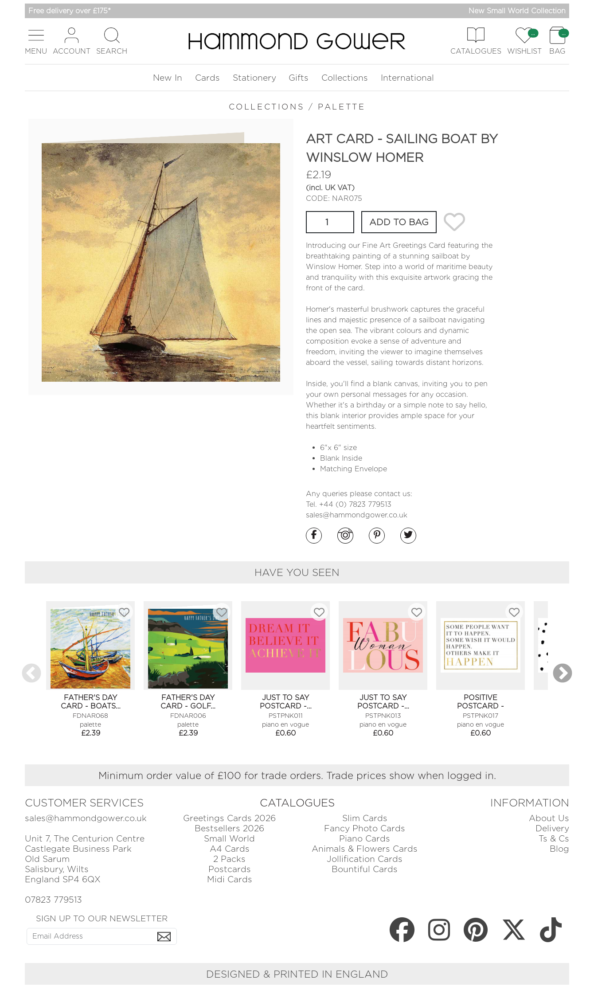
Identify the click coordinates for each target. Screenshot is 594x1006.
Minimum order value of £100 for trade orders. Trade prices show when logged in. (297, 775)
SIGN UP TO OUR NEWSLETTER (102, 918)
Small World (229, 839)
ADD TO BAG (399, 222)
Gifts (299, 78)
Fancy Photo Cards (364, 828)
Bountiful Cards (365, 869)
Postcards (229, 869)
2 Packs (229, 859)
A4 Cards (230, 849)
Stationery (254, 78)
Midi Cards (229, 879)
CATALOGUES (297, 802)
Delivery (552, 828)
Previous (31, 674)
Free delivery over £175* (69, 11)
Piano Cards (364, 839)
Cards (207, 78)
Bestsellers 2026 (229, 828)
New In (167, 78)
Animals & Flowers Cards (365, 849)
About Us (549, 818)
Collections (344, 78)
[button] (36, 41)
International (407, 78)
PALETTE (341, 106)
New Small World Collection (517, 11)
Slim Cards (364, 818)
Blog (559, 849)
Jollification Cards (365, 859)
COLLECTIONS (267, 106)
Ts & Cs (554, 839)
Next (562, 674)
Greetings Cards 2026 (229, 818)
